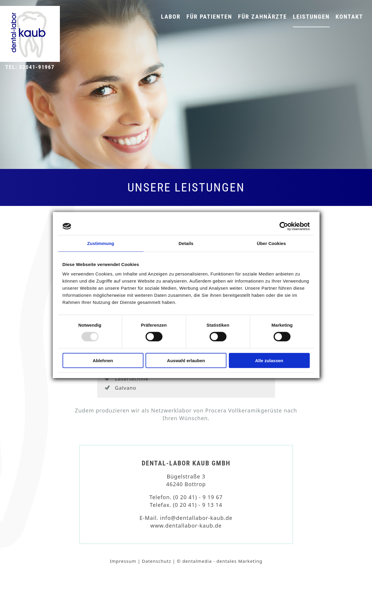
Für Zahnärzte (262, 16)
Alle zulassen (269, 360)
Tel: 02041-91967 (30, 67)
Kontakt (349, 16)
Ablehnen (103, 360)
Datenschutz (156, 561)
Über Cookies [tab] (271, 243)
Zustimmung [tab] (100, 243)
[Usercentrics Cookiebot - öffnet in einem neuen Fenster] (284, 226)
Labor (171, 16)
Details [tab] (186, 243)
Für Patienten (209, 16)
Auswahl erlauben (186, 360)
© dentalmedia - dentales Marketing (219, 561)
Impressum (123, 561)
